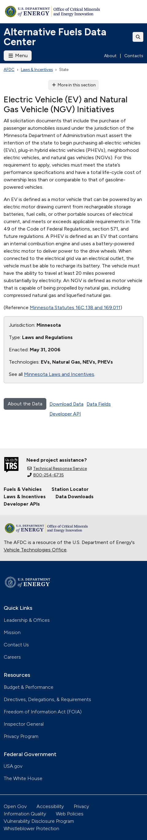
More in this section (73, 85)
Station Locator (70, 489)
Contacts (133, 55)
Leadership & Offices (27, 620)
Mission (12, 632)
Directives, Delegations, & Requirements (47, 699)
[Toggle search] (138, 37)
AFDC (9, 69)
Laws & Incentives (37, 69)
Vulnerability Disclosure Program (39, 821)
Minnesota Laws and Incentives (59, 374)
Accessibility (50, 806)
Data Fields (99, 404)
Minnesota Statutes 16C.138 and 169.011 (75, 307)
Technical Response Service (57, 468)
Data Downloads (75, 496)
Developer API (65, 414)
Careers (12, 657)
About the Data (25, 404)
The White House (23, 778)
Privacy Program (21, 736)
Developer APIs (22, 504)
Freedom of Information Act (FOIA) (43, 712)
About (110, 55)
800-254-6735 (45, 475)
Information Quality (25, 814)
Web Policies (69, 814)
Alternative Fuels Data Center (55, 37)
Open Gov (15, 806)
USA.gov (13, 766)
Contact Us (16, 645)
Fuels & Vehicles (23, 489)
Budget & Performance (28, 687)
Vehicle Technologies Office (35, 550)
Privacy (81, 806)
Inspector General (24, 724)
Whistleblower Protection (31, 828)
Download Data (66, 404)
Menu (18, 55)
